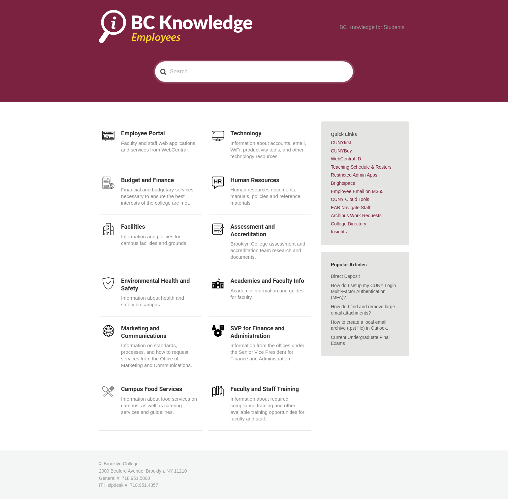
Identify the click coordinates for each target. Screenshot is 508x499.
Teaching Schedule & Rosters (361, 167)
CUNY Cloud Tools (350, 199)
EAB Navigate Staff (350, 207)
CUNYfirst (341, 142)
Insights (339, 231)
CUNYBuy (341, 150)
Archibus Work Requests (356, 215)
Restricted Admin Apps (354, 175)
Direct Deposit (345, 276)
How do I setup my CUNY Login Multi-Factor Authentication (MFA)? (363, 291)
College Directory (348, 223)
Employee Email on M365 (357, 191)
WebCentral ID (346, 158)
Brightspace (343, 183)
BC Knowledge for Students (376, 27)
